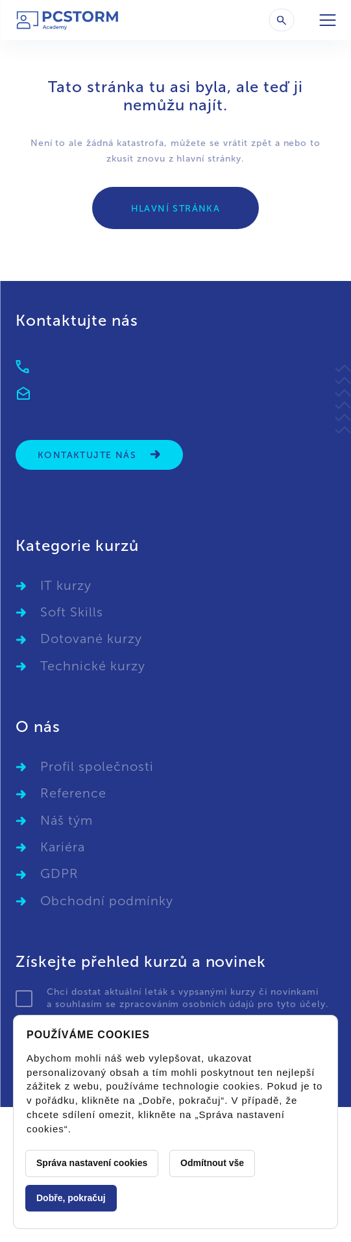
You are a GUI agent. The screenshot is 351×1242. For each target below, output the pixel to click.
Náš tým (66, 820)
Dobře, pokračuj (71, 1198)
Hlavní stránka (176, 208)
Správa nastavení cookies (91, 1163)
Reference (73, 793)
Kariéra (62, 847)
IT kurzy (65, 585)
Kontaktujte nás (99, 454)
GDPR (59, 873)
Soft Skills (71, 612)
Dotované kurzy (91, 638)
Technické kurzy (92, 666)
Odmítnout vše (212, 1163)
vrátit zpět (247, 143)
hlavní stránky (208, 159)
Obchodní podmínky (106, 901)
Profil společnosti (97, 766)
